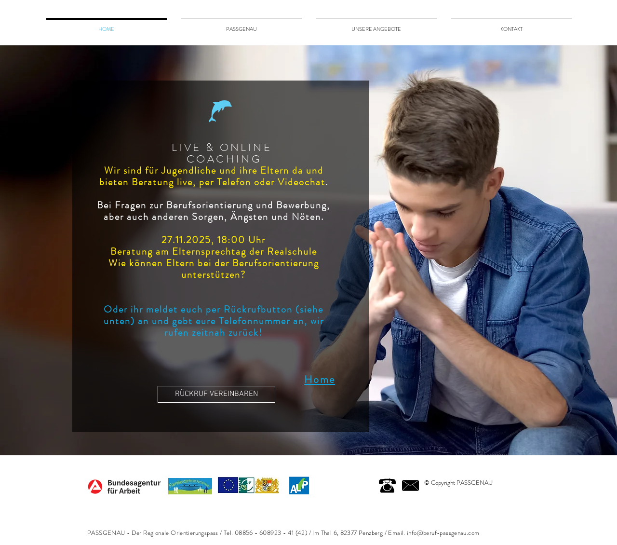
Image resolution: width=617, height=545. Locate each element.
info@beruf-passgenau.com (443, 532)
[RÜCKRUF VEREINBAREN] (216, 394)
